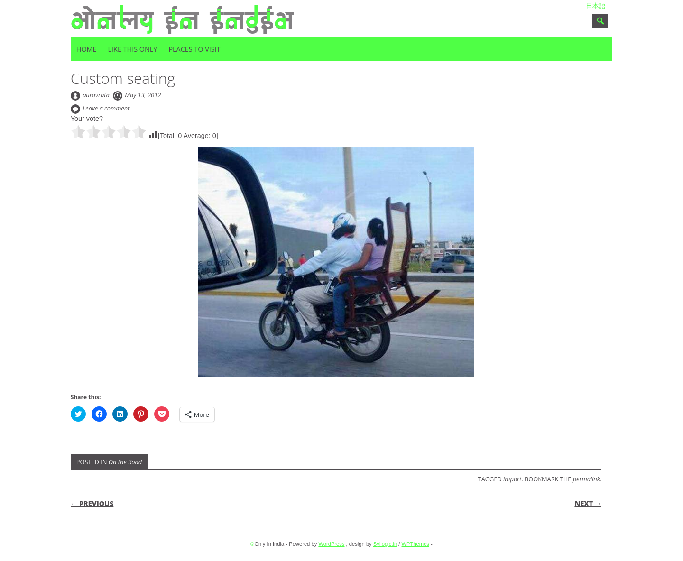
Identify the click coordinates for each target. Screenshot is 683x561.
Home (86, 49)
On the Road (125, 462)
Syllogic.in (385, 544)
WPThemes (415, 544)
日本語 (596, 5)
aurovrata (96, 95)
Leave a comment (106, 108)
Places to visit (194, 49)
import (512, 479)
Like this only (132, 49)
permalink (586, 479)
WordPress (331, 544)
